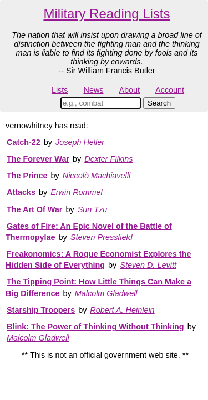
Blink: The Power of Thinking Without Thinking (95, 326)
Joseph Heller (79, 142)
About (129, 90)
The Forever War (38, 158)
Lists (60, 90)
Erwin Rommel (76, 192)
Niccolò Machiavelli (96, 175)
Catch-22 (23, 142)
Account (169, 90)
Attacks (21, 192)
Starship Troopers (41, 310)
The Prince (27, 175)
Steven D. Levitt (148, 265)
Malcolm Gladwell (106, 293)
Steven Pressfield (101, 237)
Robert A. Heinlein (122, 310)
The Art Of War (34, 209)
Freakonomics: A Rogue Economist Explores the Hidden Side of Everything (98, 259)
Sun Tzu (93, 209)
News (94, 90)
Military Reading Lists (106, 13)
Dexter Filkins (108, 158)
